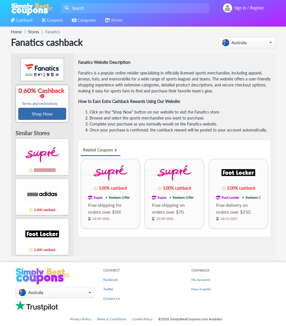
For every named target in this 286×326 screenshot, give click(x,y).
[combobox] (134, 8)
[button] (246, 42)
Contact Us (111, 298)
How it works (201, 289)
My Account (200, 280)
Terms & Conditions (111, 319)
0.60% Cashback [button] (42, 96)
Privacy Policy (80, 319)
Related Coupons (100, 150)
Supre (98, 197)
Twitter (108, 289)
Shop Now (42, 113)
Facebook (110, 280)
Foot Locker (230, 197)
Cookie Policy (142, 319)
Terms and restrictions (40, 104)
